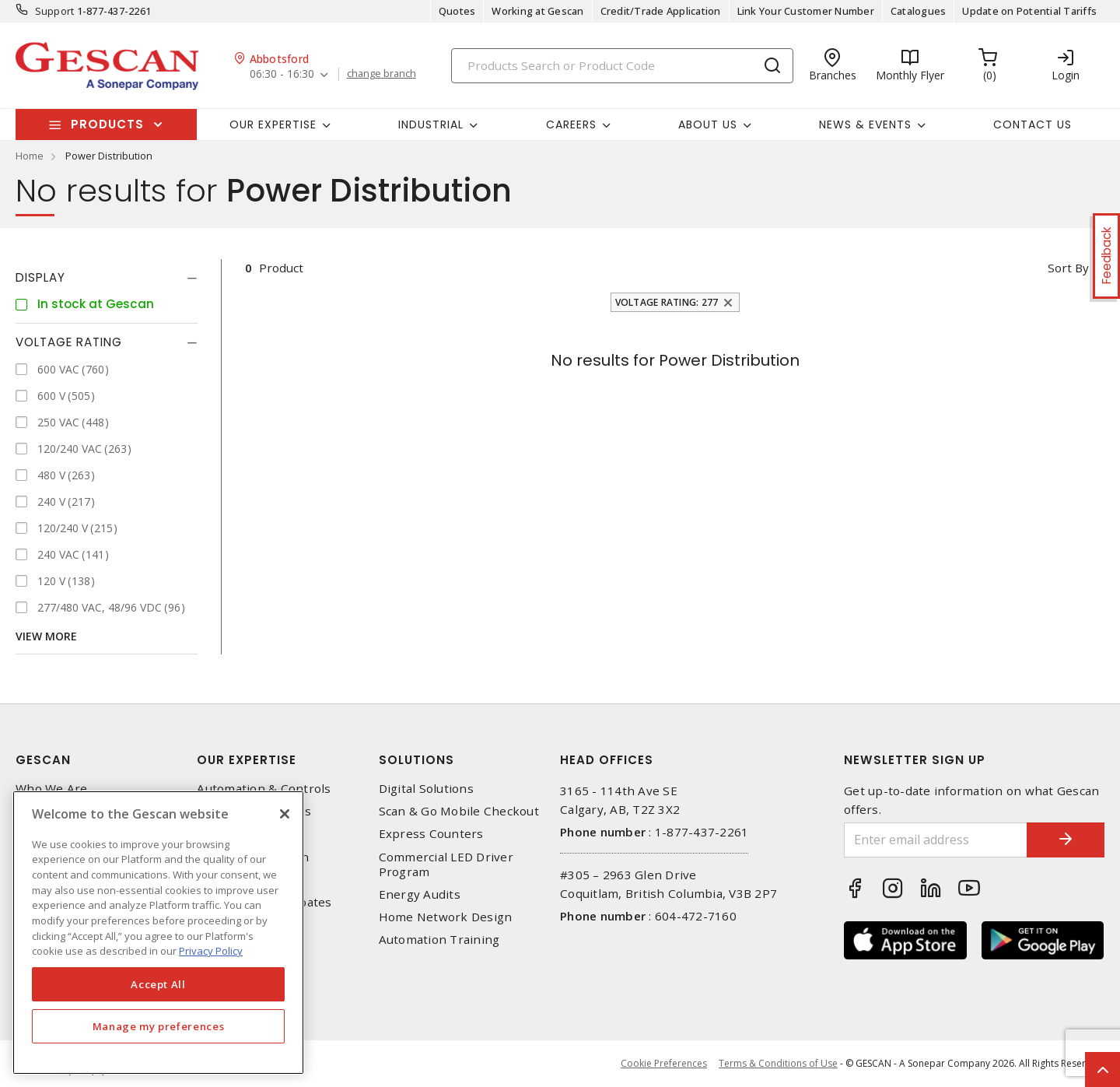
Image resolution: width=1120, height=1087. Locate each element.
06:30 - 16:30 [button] (282, 74)
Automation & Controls (264, 788)
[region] (158, 933)
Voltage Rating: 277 (667, 302)
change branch (381, 74)
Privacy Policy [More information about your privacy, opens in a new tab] (211, 951)
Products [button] (107, 124)
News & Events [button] (865, 124)
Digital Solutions (426, 788)
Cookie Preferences (664, 1063)
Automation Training (439, 939)
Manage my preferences (159, 1026)
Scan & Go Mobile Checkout (459, 811)
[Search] (622, 65)
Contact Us (1032, 124)
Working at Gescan (537, 11)
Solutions (416, 760)
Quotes (457, 11)
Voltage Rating (69, 342)
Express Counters (431, 833)
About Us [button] (707, 124)
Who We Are (52, 788)
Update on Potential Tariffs (1029, 11)
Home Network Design (446, 917)
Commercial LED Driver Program (446, 864)
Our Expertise (246, 760)
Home (30, 156)
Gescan (43, 760)
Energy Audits (419, 894)
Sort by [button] (1068, 267)
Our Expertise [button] (273, 124)
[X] (285, 814)
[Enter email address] (935, 839)
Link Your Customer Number (805, 11)
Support (55, 11)
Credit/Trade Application (660, 11)
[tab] (107, 277)
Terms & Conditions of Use (778, 1063)
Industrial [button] (431, 124)
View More (46, 636)
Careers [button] (571, 124)
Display (40, 277)
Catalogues (919, 11)
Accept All (158, 984)
